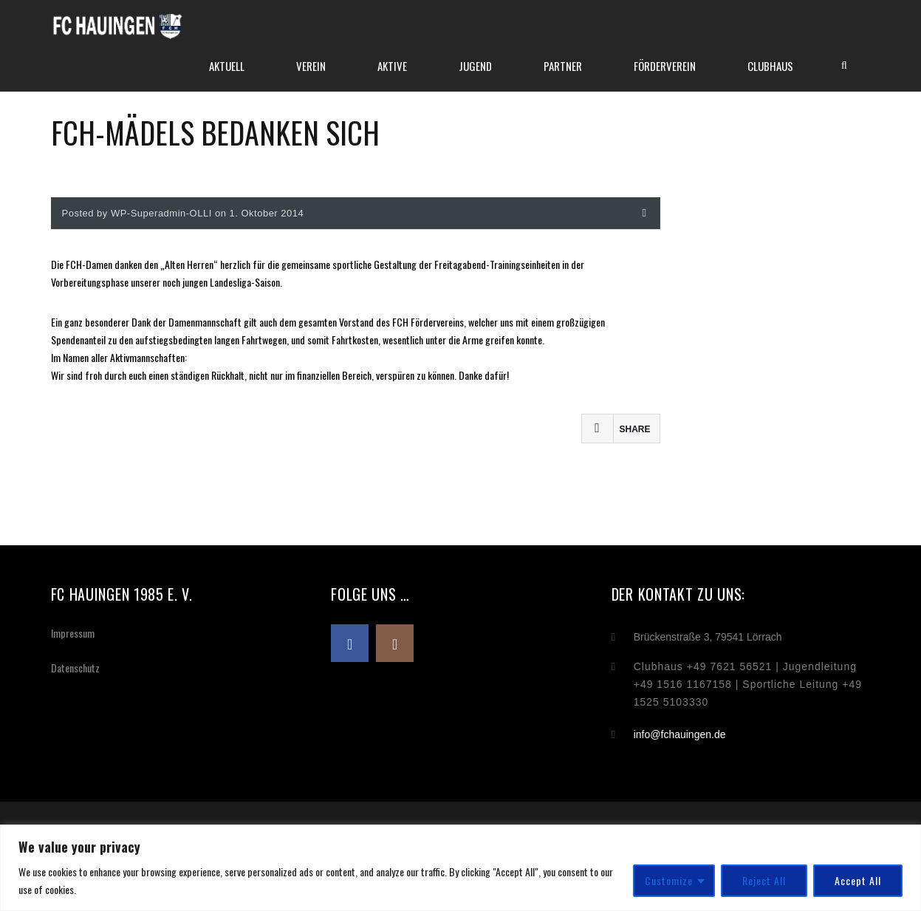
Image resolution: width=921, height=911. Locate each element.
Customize (669, 880)
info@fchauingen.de (680, 734)
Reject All (764, 880)
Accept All (858, 880)
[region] (460, 868)
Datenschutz (75, 667)
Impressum (73, 633)
